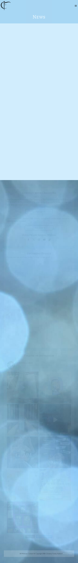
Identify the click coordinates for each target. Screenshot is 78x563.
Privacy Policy (67, 554)
